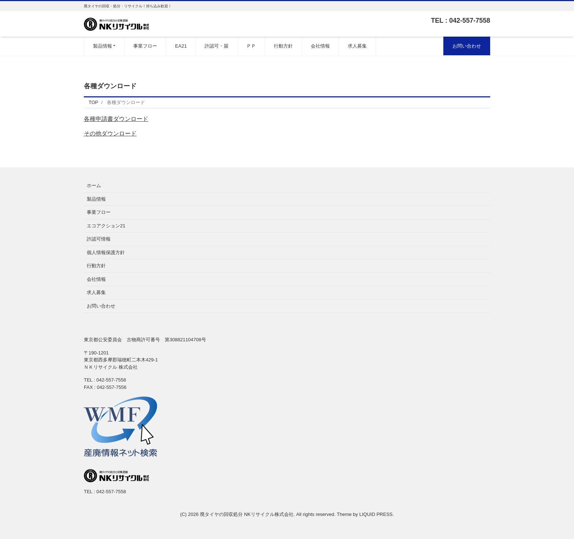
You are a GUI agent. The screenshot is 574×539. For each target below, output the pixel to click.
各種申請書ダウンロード (116, 119)
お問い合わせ (466, 46)
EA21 (181, 46)
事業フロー (145, 46)
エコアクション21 (106, 225)
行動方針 (283, 46)
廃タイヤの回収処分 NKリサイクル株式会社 (247, 514)
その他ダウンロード (110, 133)
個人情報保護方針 (106, 252)
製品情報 (102, 46)
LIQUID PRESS (375, 514)
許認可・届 (216, 46)
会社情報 (320, 46)
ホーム (94, 185)
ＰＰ (251, 46)
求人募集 (357, 46)
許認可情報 (99, 239)
